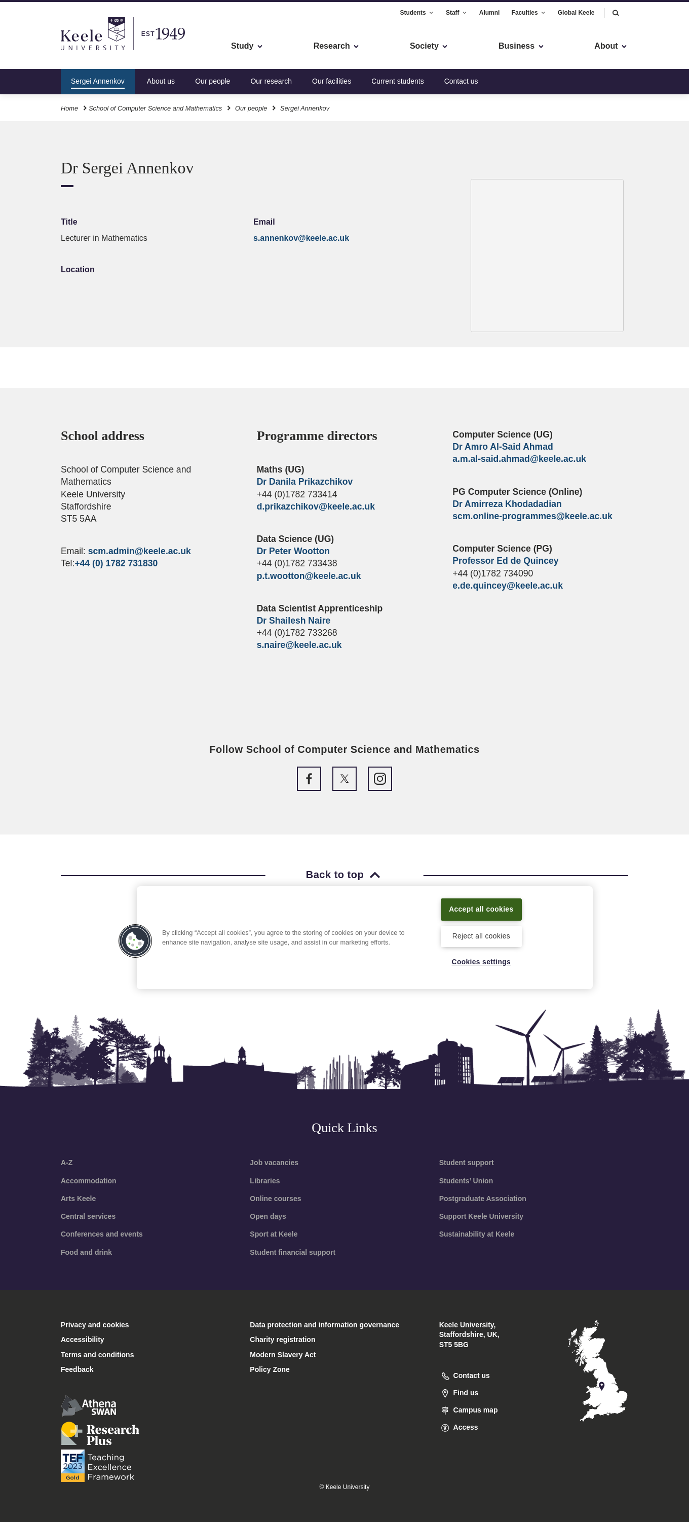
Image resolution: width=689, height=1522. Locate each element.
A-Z (66, 1162)
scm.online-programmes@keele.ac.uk (532, 516)
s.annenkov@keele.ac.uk (301, 238)
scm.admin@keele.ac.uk (139, 551)
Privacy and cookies (95, 1325)
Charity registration (282, 1339)
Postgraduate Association (482, 1198)
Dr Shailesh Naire (294, 620)
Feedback (77, 1369)
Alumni (489, 9)
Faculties (529, 9)
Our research (271, 78)
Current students (397, 78)
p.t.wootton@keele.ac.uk (309, 576)
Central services (88, 1216)
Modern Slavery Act (283, 1355)
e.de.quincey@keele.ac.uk (507, 586)
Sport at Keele (273, 1234)
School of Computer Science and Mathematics (155, 106)
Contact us (461, 78)
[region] (365, 937)
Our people (212, 78)
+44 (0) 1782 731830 (116, 563)
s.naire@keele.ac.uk (299, 645)
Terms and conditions (97, 1355)
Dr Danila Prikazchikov (305, 482)
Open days (268, 1216)
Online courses (275, 1198)
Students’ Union (466, 1181)
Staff (457, 9)
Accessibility (82, 1339)
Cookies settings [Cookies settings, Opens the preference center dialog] (481, 962)
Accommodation (89, 1181)
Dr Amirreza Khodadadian (506, 504)
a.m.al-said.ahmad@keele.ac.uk (519, 459)
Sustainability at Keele (477, 1234)
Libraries (265, 1181)
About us (161, 78)
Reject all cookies (481, 935)
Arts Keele (78, 1198)
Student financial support (292, 1252)
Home (69, 106)
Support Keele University (481, 1216)
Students (417, 9)
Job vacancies (274, 1162)
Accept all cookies (481, 908)
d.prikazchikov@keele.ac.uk (316, 506)
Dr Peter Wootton (293, 551)
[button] (615, 10)
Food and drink (86, 1252)
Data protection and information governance (324, 1325)
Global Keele (576, 9)
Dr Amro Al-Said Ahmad (502, 447)
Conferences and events (102, 1234)
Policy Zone (270, 1369)
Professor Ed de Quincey (505, 561)
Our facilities (331, 78)
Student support (466, 1162)
